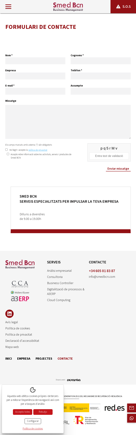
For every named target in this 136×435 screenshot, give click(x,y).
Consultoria (55, 277)
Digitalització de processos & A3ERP (65, 291)
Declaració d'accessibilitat (22, 341)
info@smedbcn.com (102, 277)
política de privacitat (37, 150)
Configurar (33, 421)
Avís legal (11, 322)
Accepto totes (22, 412)
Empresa (23, 358)
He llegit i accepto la (28, 150)
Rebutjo (43, 412)
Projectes (44, 358)
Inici (8, 358)
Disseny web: (68, 380)
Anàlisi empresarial (59, 271)
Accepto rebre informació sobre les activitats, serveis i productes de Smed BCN (41, 156)
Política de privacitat (18, 334)
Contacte (65, 358)
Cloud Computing (58, 300)
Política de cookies (17, 328)
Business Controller (60, 283)
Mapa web (12, 347)
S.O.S (123, 6)
